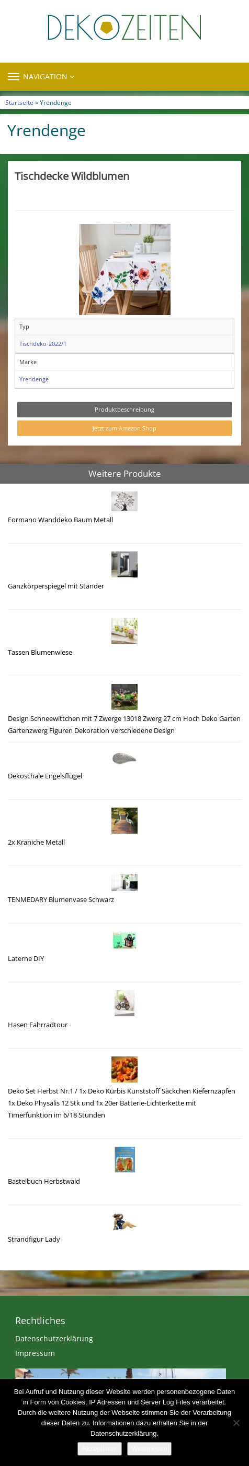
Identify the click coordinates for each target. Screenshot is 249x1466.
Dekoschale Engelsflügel (45, 776)
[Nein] (236, 1422)
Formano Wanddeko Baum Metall (60, 519)
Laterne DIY (26, 958)
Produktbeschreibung (124, 409)
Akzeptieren (100, 1448)
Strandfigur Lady (34, 1239)
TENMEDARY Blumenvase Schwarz (61, 899)
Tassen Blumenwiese (40, 652)
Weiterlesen (149, 1448)
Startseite (19, 102)
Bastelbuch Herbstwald (44, 1181)
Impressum (35, 1353)
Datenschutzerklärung (54, 1338)
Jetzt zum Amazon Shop (124, 428)
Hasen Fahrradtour (37, 1024)
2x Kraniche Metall (36, 842)
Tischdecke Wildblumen (72, 176)
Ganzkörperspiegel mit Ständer (56, 586)
